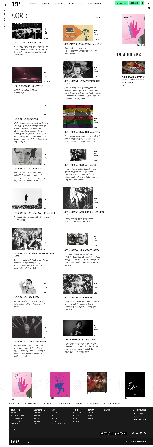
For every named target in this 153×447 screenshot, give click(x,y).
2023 (30, 398)
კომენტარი (76, 421)
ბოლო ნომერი (92, 413)
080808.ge (138, 414)
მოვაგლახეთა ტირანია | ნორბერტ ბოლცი (28, 86)
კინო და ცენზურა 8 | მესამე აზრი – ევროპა (80, 165)
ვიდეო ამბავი (77, 413)
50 (128, 398)
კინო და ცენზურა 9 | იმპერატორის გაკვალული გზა (82, 132)
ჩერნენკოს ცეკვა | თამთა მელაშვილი (27, 43)
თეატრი (54, 418)
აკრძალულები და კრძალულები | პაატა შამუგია (80, 340)
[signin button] (142, 3)
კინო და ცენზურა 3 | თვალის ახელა (26, 297)
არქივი (107, 410)
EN (149, 4)
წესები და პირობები (93, 404)
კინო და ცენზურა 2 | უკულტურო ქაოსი (78, 297)
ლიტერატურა (55, 413)
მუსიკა (54, 421)
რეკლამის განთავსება (64, 404)
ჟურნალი (92, 410)
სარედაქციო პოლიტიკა (32, 404)
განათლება (37, 413)
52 (53, 398)
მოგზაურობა (15, 424)
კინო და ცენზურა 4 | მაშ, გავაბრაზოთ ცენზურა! (81, 250)
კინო (53, 416)
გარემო (36, 424)
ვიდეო (75, 410)
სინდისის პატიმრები (94, 4)
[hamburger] (6, 3)
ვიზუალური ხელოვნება (59, 424)
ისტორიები (33, 4)
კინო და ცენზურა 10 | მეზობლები (26, 119)
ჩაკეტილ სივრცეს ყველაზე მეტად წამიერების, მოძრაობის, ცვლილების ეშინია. (29, 304)
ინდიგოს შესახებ (14, 404)
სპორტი (13, 429)
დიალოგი (75, 418)
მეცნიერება (37, 416)
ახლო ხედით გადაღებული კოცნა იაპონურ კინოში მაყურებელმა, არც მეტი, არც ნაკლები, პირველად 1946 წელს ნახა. (82, 138)
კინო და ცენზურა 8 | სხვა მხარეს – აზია (28, 169)
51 (91, 393)
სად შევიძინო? (92, 418)
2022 (143, 398)
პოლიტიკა (37, 418)
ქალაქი (81, 4)
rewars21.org (140, 419)
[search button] (149, 8)
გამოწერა (134, 3)
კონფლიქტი (37, 421)
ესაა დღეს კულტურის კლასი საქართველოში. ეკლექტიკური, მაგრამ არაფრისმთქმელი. (80, 51)
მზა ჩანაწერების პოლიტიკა (112, 404)
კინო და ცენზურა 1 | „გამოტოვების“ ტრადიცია (30, 342)
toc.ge (137, 416)
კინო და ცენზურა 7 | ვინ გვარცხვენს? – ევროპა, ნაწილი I (34, 213)
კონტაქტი (78, 404)
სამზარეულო (15, 427)
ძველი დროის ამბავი (17, 418)
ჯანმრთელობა (15, 421)
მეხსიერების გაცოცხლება (19, 416)
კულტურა (71, 4)
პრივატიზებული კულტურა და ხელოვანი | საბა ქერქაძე (83, 44)
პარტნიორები (48, 404)
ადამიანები (45, 4)
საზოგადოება (58, 4)
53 (15, 399)
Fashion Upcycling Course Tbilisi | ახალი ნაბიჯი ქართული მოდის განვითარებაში (133, 80)
